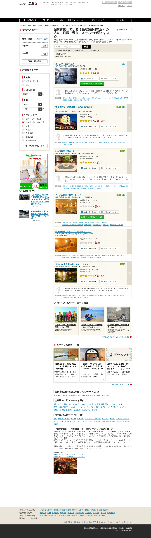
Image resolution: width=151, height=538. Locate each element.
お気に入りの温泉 (109, 2)
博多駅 (64, 100)
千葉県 (56, 510)
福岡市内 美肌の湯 (93, 295)
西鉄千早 (97, 396)
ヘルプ (117, 522)
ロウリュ (123, 407)
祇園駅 (70, 100)
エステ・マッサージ (78, 407)
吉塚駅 (64, 144)
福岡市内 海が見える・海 (70, 255)
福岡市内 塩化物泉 (68, 142)
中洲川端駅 (66, 188)
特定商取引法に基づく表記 (108, 528)
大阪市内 (81, 515)
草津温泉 (43, 513)
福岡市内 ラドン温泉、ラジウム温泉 (74, 295)
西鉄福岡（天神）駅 (94, 188)
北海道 (87, 510)
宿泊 (55, 404)
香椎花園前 (73, 396)
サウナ (60, 404)
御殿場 (74, 515)
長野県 (93, 510)
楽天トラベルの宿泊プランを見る (91, 83)
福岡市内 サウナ (111, 186)
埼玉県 (49, 510)
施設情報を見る (89, 79)
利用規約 (121, 528)
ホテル (84, 404)
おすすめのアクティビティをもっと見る (116, 337)
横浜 (41, 515)
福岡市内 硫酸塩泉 (81, 142)
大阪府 (80, 510)
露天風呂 (104, 404)
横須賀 (51, 515)
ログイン (121, 6)
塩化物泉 (69, 410)
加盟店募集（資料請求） (72, 522)
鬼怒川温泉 (111, 513)
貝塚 (108, 396)
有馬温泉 (55, 513)
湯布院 (103, 513)
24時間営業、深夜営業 (35, 122)
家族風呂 (126, 421)
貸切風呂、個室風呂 (101, 421)
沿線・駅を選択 (35, 61)
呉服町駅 (87, 100)
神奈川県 (43, 510)
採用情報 (129, 528)
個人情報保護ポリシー (91, 528)
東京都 (74, 510)
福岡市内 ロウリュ (118, 255)
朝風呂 (56, 410)
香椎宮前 (89, 396)
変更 (44, 46)
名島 (103, 396)
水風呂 (96, 407)
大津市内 (97, 515)
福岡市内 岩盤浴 (123, 186)
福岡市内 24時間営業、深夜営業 (72, 186)
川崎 (45, 515)
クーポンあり (80, 51)
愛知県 (99, 510)
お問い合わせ (127, 522)
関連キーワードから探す (29, 518)
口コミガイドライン (106, 522)
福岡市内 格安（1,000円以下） (100, 223)
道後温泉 (88, 513)
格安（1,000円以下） (61, 407)
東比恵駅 (114, 142)
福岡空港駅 (121, 142)
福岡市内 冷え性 (118, 295)
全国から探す (42, 39)
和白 (59, 396)
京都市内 (89, 515)
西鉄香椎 (81, 396)
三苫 (55, 396)
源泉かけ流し (31, 140)
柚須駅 (80, 297)
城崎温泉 (63, 513)
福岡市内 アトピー (106, 295)
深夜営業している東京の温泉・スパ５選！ (69, 454)
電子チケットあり (64, 51)
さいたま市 (62, 515)
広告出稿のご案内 (90, 522)
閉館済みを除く (95, 51)
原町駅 (86, 297)
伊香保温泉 (80, 513)
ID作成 (129, 6)
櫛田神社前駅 (78, 100)
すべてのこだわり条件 (34, 146)
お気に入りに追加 (110, 79)
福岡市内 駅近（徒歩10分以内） (94, 186)
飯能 (69, 515)
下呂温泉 (71, 513)
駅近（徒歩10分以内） (72, 404)
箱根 (49, 513)
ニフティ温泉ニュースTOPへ (119, 385)
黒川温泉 (96, 513)
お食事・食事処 (94, 404)
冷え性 (115, 407)
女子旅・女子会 (106, 407)
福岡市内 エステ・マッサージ (101, 98)
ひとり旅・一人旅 (115, 404)
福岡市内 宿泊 (66, 98)
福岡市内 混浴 (106, 255)
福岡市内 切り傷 (104, 142)
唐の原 (65, 396)
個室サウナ (86, 410)
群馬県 (68, 510)
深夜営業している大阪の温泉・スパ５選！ (69, 457)
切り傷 (62, 410)
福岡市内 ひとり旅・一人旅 (81, 98)
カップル (90, 407)
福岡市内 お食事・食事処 (120, 98)
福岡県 (105, 510)
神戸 (103, 515)
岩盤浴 (94, 410)
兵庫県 (62, 510)
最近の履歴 (125, 2)
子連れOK (77, 410)
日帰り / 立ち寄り (33, 81)
